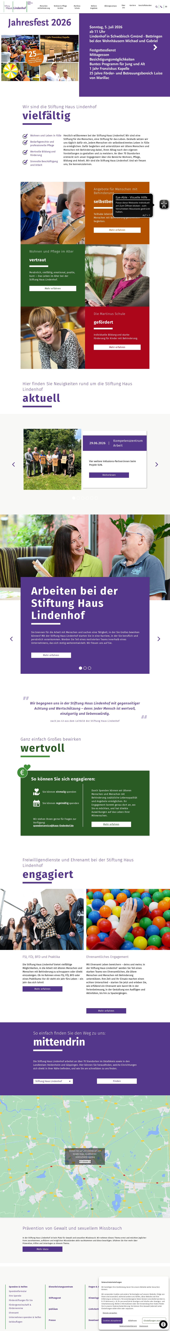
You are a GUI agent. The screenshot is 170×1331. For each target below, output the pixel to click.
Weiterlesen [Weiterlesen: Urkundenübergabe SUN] (109, 475)
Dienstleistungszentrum (61, 1287)
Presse (52, 1320)
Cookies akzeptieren (112, 1320)
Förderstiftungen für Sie (21, 1300)
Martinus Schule (77, 7)
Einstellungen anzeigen (154, 1320)
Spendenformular (18, 1291)
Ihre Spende (15, 1296)
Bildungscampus (111, 6)
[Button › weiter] (155, 47)
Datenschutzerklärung (121, 1306)
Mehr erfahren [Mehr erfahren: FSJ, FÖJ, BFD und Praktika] (42, 988)
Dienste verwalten (110, 1313)
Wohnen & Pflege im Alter (60, 7)
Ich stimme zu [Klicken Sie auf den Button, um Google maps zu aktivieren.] (85, 1162)
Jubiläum (53, 1309)
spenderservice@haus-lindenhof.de (53, 825)
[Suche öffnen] (156, 6)
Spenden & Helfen (18, 1287)
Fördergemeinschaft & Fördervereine (20, 1307)
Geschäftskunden (145, 5)
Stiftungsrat (55, 1298)
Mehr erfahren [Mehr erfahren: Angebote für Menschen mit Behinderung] (117, 230)
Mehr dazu (42, 1249)
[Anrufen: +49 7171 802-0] (161, 6)
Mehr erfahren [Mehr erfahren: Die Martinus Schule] (117, 347)
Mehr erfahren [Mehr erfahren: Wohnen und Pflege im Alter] (53, 288)
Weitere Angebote (93, 7)
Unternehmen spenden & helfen (25, 1317)
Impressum (143, 1326)
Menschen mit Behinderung (44, 7)
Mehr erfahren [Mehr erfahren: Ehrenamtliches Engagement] (106, 1010)
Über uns (123, 7)
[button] (73, 498)
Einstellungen (106, 1309)
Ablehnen (132, 1320)
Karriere (133, 5)
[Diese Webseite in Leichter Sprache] (166, 6)
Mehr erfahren (111, 824)
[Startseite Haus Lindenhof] (18, 6)
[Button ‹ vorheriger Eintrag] (14, 47)
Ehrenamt (14, 1313)
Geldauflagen (15, 1322)
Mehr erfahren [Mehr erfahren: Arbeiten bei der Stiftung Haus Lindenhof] (51, 655)
